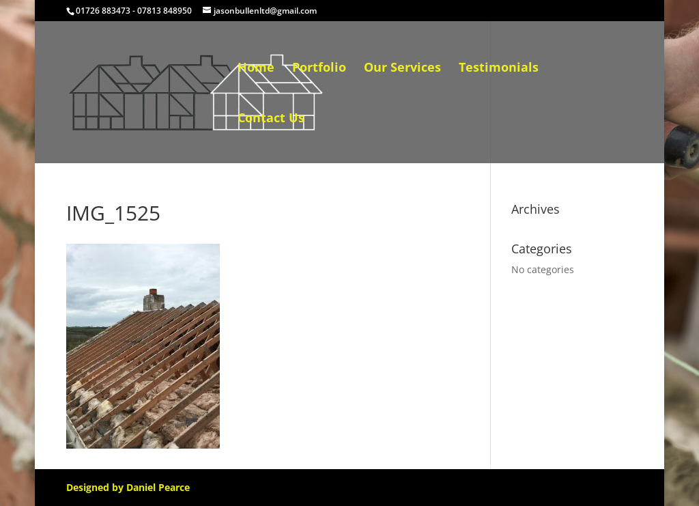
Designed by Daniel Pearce (128, 487)
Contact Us (271, 119)
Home (256, 68)
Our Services (402, 68)
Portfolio (319, 68)
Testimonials (499, 68)
